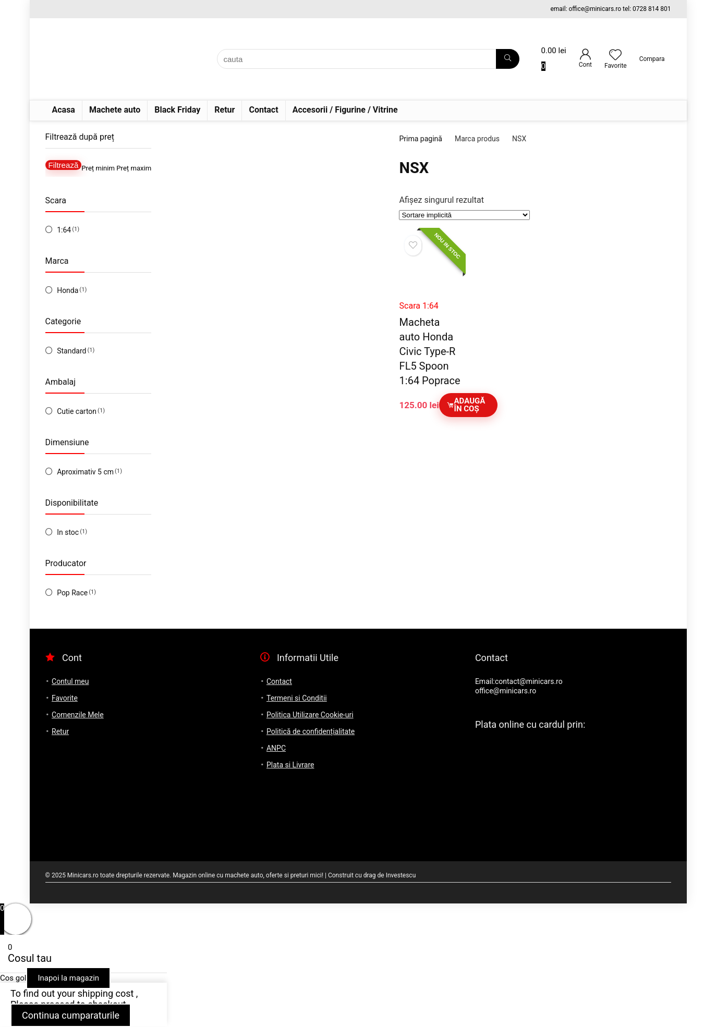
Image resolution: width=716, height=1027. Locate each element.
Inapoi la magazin (68, 978)
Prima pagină (420, 139)
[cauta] (507, 59)
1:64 (64, 230)
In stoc (68, 532)
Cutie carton (76, 411)
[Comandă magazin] (464, 215)
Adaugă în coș (466, 404)
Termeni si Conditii (296, 698)
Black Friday (177, 110)
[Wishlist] (615, 55)
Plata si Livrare (290, 765)
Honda (67, 290)
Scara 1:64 (419, 306)
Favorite (65, 698)
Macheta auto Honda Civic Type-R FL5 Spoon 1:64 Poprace (429, 351)
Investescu (401, 875)
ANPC (276, 748)
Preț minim (98, 168)
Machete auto (114, 110)
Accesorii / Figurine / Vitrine (345, 110)
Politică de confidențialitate (310, 731)
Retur (224, 110)
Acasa (63, 110)
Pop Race (72, 593)
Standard (71, 351)
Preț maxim (133, 168)
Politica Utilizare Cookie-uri (310, 715)
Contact (263, 110)
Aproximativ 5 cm (85, 472)
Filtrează (63, 165)
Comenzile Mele (78, 715)
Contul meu (70, 681)
